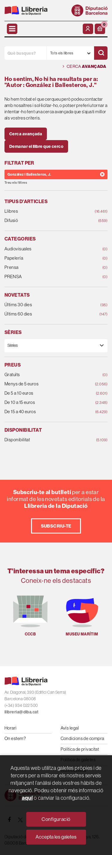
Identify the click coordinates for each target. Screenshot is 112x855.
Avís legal (70, 728)
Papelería (46, 258)
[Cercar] (101, 53)
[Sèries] (56, 345)
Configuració (56, 819)
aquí (27, 797)
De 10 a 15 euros (46, 402)
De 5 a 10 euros (46, 393)
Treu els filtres (15, 182)
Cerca (84, 66)
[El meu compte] (88, 29)
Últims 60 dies (46, 314)
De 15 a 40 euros (46, 411)
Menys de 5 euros (46, 384)
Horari (10, 728)
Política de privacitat (80, 749)
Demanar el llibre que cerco (36, 146)
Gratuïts (46, 374)
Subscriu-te (56, 526)
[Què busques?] (25, 53)
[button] (100, 29)
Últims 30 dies (46, 304)
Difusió (46, 220)
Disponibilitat (46, 439)
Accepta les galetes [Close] (56, 837)
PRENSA (46, 276)
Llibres (46, 211)
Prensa (46, 267)
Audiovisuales (46, 249)
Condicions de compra (82, 738)
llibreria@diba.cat (21, 712)
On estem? (15, 738)
